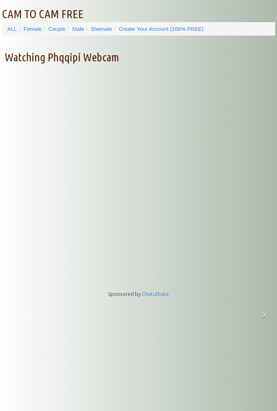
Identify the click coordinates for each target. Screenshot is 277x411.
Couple (57, 29)
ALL (12, 29)
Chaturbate (155, 294)
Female (33, 29)
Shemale (101, 29)
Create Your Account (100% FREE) (161, 29)
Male (78, 29)
